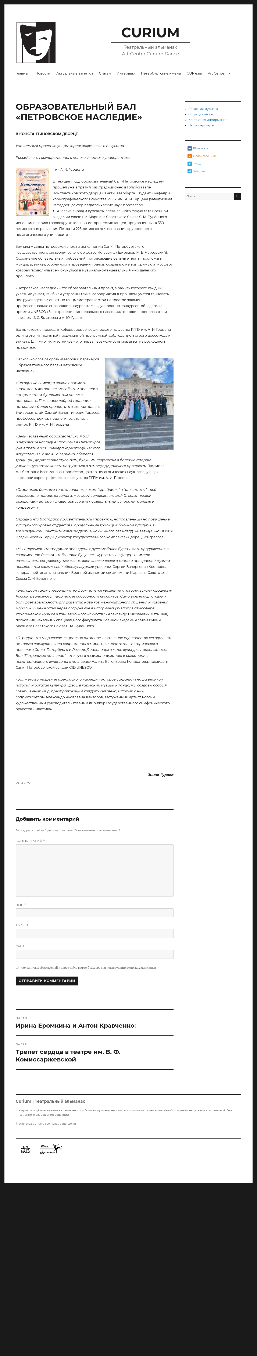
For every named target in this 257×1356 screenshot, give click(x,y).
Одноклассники (202, 156)
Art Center (217, 73)
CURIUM (150, 32)
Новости (42, 73)
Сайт (20, 1114)
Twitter (195, 164)
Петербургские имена (161, 73)
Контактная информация (207, 120)
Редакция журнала (203, 109)
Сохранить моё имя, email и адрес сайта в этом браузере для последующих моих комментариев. (89, 1136)
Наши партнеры (201, 125)
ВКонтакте (198, 148)
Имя (21, 1073)
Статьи (105, 73)
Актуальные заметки (74, 73)
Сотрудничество (201, 114)
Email (22, 1094)
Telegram (197, 171)
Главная (22, 73)
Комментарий (30, 1009)
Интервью (126, 73)
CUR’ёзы (194, 73)
